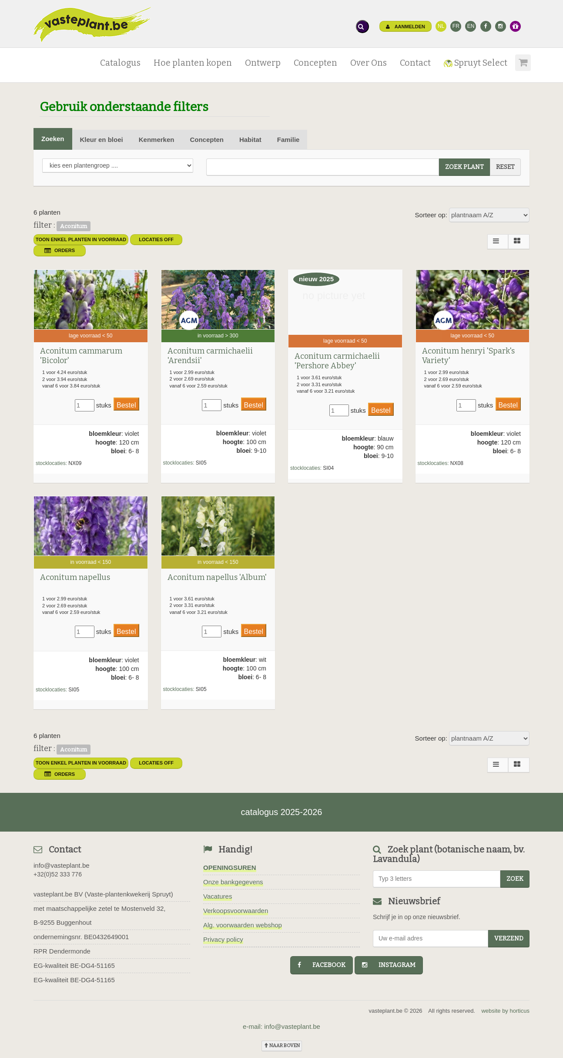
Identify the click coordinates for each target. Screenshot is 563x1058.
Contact (415, 63)
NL (441, 26)
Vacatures (217, 896)
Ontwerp (263, 63)
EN (471, 26)
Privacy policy (223, 939)
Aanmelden (405, 26)
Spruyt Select (475, 63)
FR (455, 26)
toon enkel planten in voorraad (81, 239)
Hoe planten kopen (193, 63)
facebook (321, 965)
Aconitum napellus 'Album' (217, 577)
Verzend (508, 938)
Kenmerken (156, 139)
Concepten (315, 63)
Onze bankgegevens (233, 882)
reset (505, 167)
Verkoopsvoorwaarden (235, 910)
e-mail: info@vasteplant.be (281, 1026)
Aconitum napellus (75, 577)
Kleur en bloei (101, 139)
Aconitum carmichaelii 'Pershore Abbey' (337, 361)
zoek (514, 879)
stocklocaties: (51, 463)
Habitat (250, 139)
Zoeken (52, 138)
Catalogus (120, 63)
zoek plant (464, 167)
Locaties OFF (156, 239)
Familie (288, 139)
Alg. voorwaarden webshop (242, 925)
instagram (389, 965)
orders (59, 250)
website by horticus (505, 1010)
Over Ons (368, 63)
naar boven (282, 1045)
